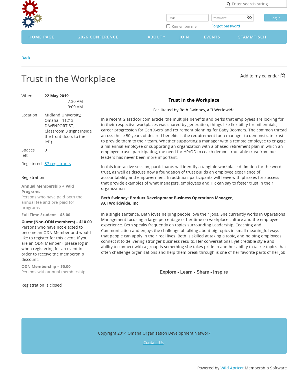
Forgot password (225, 26)
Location (29, 115)
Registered (31, 163)
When (26, 95)
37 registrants (58, 163)
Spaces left (28, 152)
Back (25, 57)
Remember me (184, 26)
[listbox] (263, 75)
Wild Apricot (232, 368)
